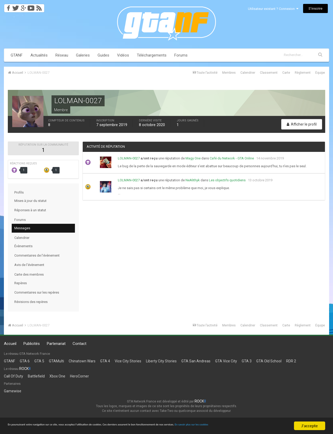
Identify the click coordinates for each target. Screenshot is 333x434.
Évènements (23, 246)
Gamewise (12, 391)
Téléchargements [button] (151, 55)
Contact (79, 343)
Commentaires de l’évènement (37, 255)
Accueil (10, 343)
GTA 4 (105, 361)
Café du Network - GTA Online (232, 158)
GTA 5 (39, 361)
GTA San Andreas (195, 361)
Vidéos (123, 55)
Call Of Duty (13, 376)
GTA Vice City (226, 361)
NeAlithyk (192, 180)
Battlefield (36, 376)
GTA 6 (25, 361)
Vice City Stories (128, 361)
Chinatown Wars (82, 361)
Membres (229, 73)
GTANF (17, 55)
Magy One (193, 158)
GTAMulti (56, 361)
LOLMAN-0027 (129, 158)
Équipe (320, 73)
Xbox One (57, 376)
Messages (22, 228)
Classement (269, 73)
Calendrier (247, 73)
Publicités (31, 343)
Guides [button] (103, 55)
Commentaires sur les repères (36, 292)
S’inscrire (315, 8)
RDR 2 (291, 361)
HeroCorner (79, 376)
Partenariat (56, 343)
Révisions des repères (31, 302)
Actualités (39, 55)
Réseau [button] (61, 55)
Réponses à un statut (30, 210)
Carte (286, 73)
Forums (181, 55)
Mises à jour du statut (30, 201)
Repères (20, 283)
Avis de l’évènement (29, 265)
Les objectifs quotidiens (227, 180)
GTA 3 (247, 361)
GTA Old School (268, 361)
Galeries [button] (83, 55)
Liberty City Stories (161, 361)
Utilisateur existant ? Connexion (273, 9)
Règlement (303, 73)
